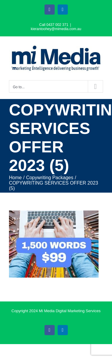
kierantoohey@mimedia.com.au (56, 29)
